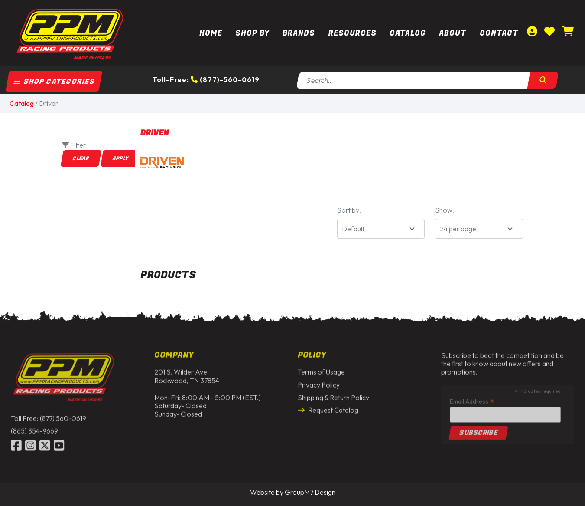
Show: (444, 210)
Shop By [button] (252, 33)
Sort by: (349, 210)
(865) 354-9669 (34, 428)
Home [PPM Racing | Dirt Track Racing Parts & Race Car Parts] (210, 33)
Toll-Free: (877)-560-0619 (206, 79)
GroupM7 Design (310, 492)
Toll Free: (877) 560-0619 (48, 415)
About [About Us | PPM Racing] (452, 33)
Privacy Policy (319, 382)
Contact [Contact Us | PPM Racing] (499, 33)
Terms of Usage (321, 369)
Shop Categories (54, 81)
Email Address (472, 398)
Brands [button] (299, 33)
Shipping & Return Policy (333, 394)
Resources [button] (352, 33)
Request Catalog (328, 407)
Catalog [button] (408, 33)
